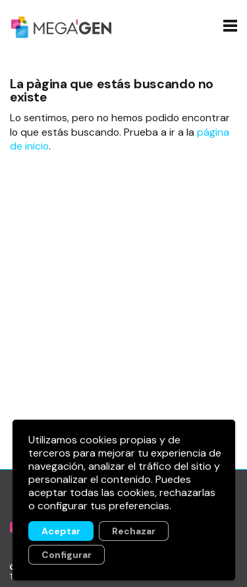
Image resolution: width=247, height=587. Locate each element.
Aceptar (60, 531)
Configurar (66, 555)
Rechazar (133, 531)
